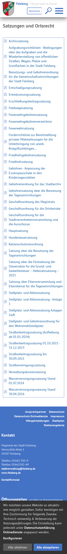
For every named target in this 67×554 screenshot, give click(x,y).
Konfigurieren (12, 538)
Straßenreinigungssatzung (27, 365)
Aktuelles (34, 11)
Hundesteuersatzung (23, 237)
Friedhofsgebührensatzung (27, 155)
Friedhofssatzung (21, 162)
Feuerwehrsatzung (21, 128)
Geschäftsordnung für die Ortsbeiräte (34, 208)
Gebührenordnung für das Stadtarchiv (35, 184)
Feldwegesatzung (21, 108)
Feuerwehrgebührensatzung (28, 115)
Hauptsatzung (18, 231)
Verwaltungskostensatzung (27, 372)
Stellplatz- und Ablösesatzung (29, 293)
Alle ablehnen (17, 547)
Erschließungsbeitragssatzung (30, 101)
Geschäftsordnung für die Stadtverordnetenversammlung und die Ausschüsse (33, 219)
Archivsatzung (18, 41)
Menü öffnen (59, 9)
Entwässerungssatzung (25, 94)
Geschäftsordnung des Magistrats (32, 202)
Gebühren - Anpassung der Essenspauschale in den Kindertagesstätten (27, 172)
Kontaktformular (10, 479)
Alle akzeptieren (48, 547)
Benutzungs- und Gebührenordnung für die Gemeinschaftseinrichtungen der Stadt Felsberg (33, 76)
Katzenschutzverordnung (26, 244)
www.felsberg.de (11, 472)
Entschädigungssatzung (25, 88)
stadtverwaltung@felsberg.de (18, 468)
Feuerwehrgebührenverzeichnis (30, 121)
